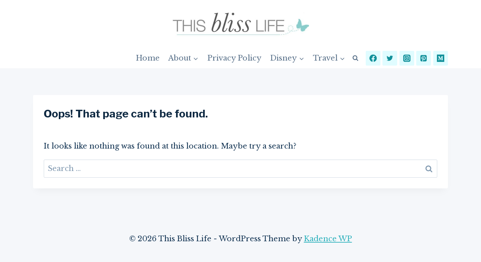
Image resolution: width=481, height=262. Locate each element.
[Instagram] (406, 58)
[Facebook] (373, 58)
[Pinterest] (423, 58)
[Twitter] (389, 58)
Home (148, 58)
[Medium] (440, 58)
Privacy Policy (234, 58)
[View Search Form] (355, 58)
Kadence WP (328, 238)
